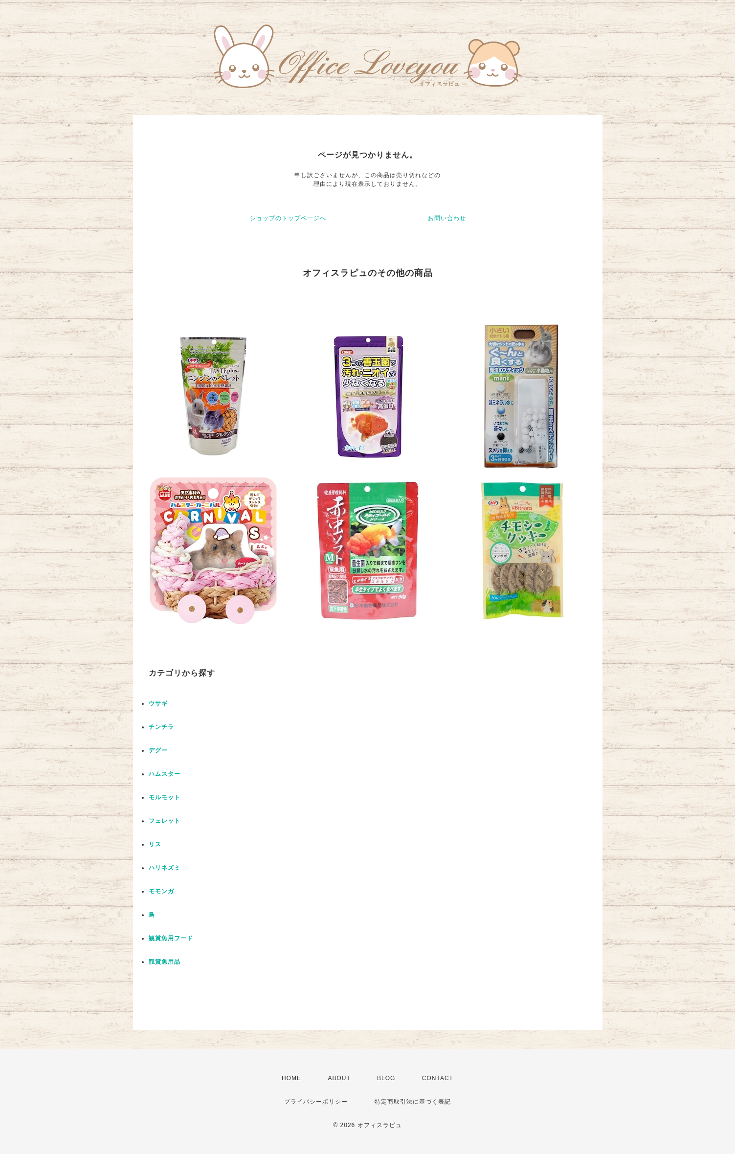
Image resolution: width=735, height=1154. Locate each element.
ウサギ (158, 703)
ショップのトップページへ (288, 218)
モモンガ (161, 891)
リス (155, 844)
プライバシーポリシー (316, 1101)
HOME (291, 1078)
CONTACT (437, 1078)
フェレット (164, 820)
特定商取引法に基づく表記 (413, 1101)
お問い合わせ (447, 218)
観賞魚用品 (164, 961)
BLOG (386, 1078)
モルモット (164, 797)
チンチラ (161, 727)
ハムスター (164, 773)
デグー (158, 750)
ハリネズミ (164, 867)
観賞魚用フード (171, 938)
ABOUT (339, 1078)
